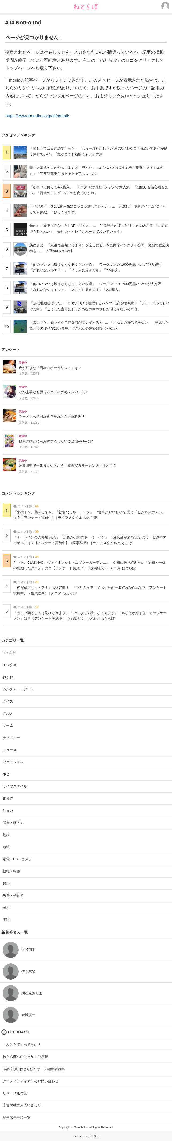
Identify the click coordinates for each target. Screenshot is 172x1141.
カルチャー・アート (18, 689)
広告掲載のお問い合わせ (22, 1105)
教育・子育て (13, 895)
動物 (6, 835)
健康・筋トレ (13, 823)
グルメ (8, 713)
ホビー (8, 774)
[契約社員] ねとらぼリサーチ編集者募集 (34, 1069)
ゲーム (8, 725)
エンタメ (10, 665)
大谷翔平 (28, 950)
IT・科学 (9, 653)
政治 (6, 883)
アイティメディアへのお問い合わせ (30, 1081)
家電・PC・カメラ (17, 859)
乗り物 (8, 798)
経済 (6, 908)
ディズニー (11, 738)
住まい (8, 810)
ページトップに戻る (86, 1136)
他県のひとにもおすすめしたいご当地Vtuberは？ (57, 441)
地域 (6, 847)
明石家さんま (31, 993)
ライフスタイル (15, 786)
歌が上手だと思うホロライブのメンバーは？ (53, 392)
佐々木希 (28, 971)
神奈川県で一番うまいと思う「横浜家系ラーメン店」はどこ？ (67, 466)
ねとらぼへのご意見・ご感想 (25, 1057)
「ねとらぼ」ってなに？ (22, 1045)
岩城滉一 (28, 1015)
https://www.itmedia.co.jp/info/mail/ (37, 115)
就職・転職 (11, 871)
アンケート (10, 350)
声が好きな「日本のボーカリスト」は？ (50, 368)
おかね (8, 677)
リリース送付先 (15, 1093)
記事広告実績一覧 (17, 1118)
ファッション (13, 762)
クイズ (8, 701)
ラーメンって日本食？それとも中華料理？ (52, 417)
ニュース (10, 750)
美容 (6, 920)
